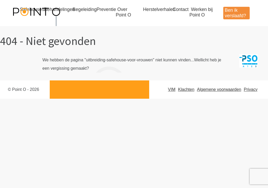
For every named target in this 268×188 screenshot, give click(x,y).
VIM (171, 89)
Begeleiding (84, 9)
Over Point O (123, 12)
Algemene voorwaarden (219, 89)
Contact (181, 9)
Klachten (186, 89)
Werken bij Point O (201, 12)
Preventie (106, 9)
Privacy (251, 89)
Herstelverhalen (159, 9)
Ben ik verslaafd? (235, 13)
